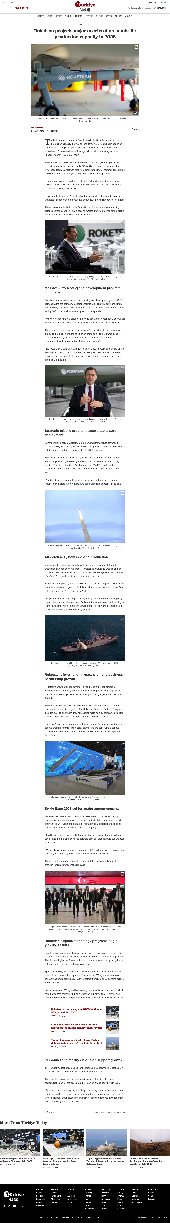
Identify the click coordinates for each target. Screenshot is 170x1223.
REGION (59, 16)
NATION (50, 16)
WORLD (68, 16)
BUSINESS (77, 16)
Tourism (88, 1202)
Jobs (73, 1218)
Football (135, 1192)
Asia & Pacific (72, 1199)
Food (103, 1205)
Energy (87, 1199)
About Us (41, 1218)
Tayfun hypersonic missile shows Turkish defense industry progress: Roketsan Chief (76, 1041)
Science (104, 1208)
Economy (88, 1192)
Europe (54, 1192)
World (53, 1031)
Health (103, 1196)
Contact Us (64, 1218)
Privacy (81, 1218)
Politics (39, 1192)
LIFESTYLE (89, 16)
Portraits (120, 1205)
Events (120, 1202)
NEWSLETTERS (160, 8)
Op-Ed (150, 1196)
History (120, 1192)
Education (105, 1192)
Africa (69, 1192)
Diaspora (39, 1202)
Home (81, 24)
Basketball (136, 1196)
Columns (151, 1192)
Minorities (40, 1205)
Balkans (54, 1202)
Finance (88, 1196)
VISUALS (128, 16)
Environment (106, 1199)
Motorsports (137, 1202)
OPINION (118, 16)
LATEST (41, 16)
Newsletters (52, 1218)
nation (21, 8)
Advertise (90, 1218)
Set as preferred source (139, 8)
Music (119, 1199)
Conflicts (70, 1202)
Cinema (120, 1196)
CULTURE (99, 16)
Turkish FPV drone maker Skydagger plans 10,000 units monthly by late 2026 (146, 1161)
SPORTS (109, 16)
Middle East (56, 1199)
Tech (87, 1205)
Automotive (89, 1208)
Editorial (151, 1199)
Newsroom (38, 128)
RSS (97, 1218)
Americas (71, 1196)
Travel (103, 1202)
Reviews (120, 1208)
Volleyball (136, 1199)
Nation (89, 24)
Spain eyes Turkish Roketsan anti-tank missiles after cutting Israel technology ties (76, 1026)
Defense (39, 1196)
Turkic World (56, 1196)
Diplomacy (40, 1199)
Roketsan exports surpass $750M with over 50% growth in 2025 (77, 1011)
